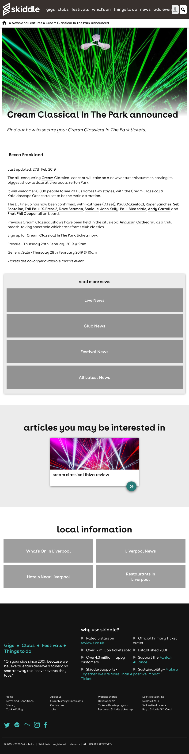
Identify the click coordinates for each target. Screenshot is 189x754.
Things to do (125, 9)
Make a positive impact (155, 671)
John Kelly (109, 209)
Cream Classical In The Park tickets (58, 235)
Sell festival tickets (154, 705)
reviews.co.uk (92, 643)
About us (55, 696)
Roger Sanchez (158, 204)
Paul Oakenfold (130, 204)
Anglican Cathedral (137, 222)
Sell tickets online (153, 696)
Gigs (50, 9)
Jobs (53, 709)
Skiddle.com (21, 9)
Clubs (63, 9)
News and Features (27, 23)
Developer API (107, 701)
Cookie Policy (14, 709)
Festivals (80, 9)
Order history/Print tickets (66, 701)
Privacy (10, 705)
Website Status (107, 696)
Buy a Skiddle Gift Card (157, 709)
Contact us (57, 705)
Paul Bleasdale (133, 209)
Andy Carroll (159, 209)
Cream (47, 178)
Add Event (164, 9)
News (145, 9)
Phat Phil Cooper (22, 213)
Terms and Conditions (20, 701)
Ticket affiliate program (113, 705)
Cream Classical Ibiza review (81, 474)
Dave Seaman (71, 209)
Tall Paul (32, 209)
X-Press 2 (49, 209)
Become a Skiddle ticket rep (115, 709)
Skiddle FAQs (150, 701)
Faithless (93, 204)
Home (9, 696)
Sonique (92, 209)
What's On (101, 9)
